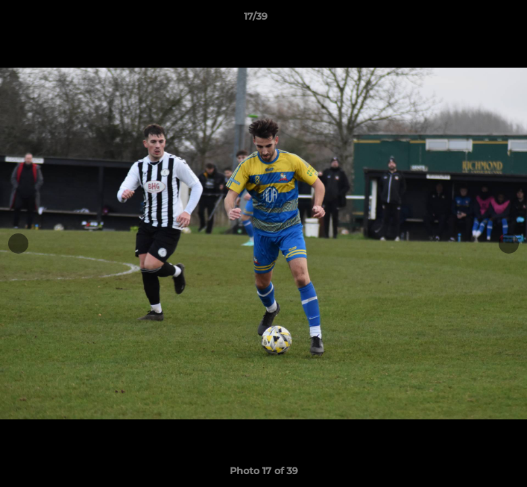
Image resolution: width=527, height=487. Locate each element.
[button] (470, 20)
